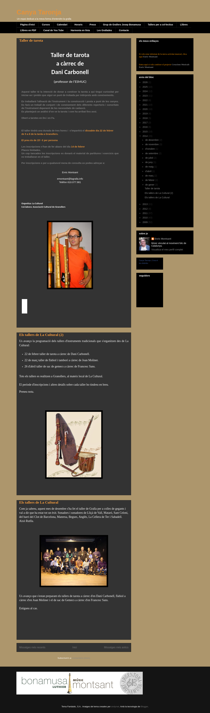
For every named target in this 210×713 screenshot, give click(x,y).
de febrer (150, 180)
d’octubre (150, 148)
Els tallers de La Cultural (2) (41, 335)
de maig (149, 166)
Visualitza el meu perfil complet (167, 249)
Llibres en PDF (28, 30)
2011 (145, 213)
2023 (145, 95)
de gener (150, 184)
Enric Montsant (150, 56)
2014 (145, 136)
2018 (145, 118)
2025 (145, 87)
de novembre (152, 144)
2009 (145, 222)
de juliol (149, 157)
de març (149, 175)
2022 (145, 100)
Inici (74, 647)
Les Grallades (104, 30)
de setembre (152, 153)
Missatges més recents (32, 647)
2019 (145, 113)
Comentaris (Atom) (81, 658)
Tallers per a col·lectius (160, 24)
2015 (145, 131)
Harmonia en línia (80, 30)
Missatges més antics (116, 647)
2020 (145, 109)
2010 (145, 217)
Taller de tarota (31, 40)
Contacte (124, 30)
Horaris (78, 24)
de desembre (152, 140)
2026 (145, 82)
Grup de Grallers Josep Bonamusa (122, 24)
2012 (145, 208)
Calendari (62, 24)
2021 (145, 104)
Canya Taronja (39, 12)
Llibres (184, 24)
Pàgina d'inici (27, 24)
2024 (145, 91)
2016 (145, 127)
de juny (149, 162)
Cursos (46, 24)
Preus (93, 24)
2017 (145, 122)
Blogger (144, 706)
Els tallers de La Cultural (38, 502)
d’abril (148, 171)
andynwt (115, 706)
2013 (145, 204)
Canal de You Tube (53, 30)
